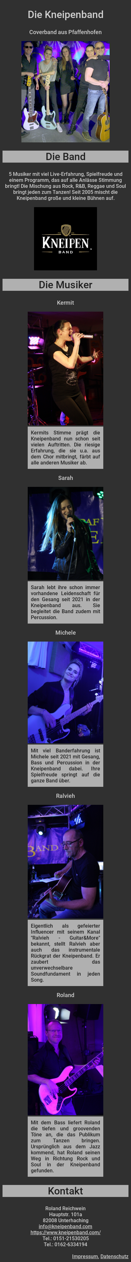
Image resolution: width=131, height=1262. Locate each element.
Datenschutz (114, 1256)
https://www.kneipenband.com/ (66, 1232)
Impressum (85, 1256)
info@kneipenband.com (65, 1226)
